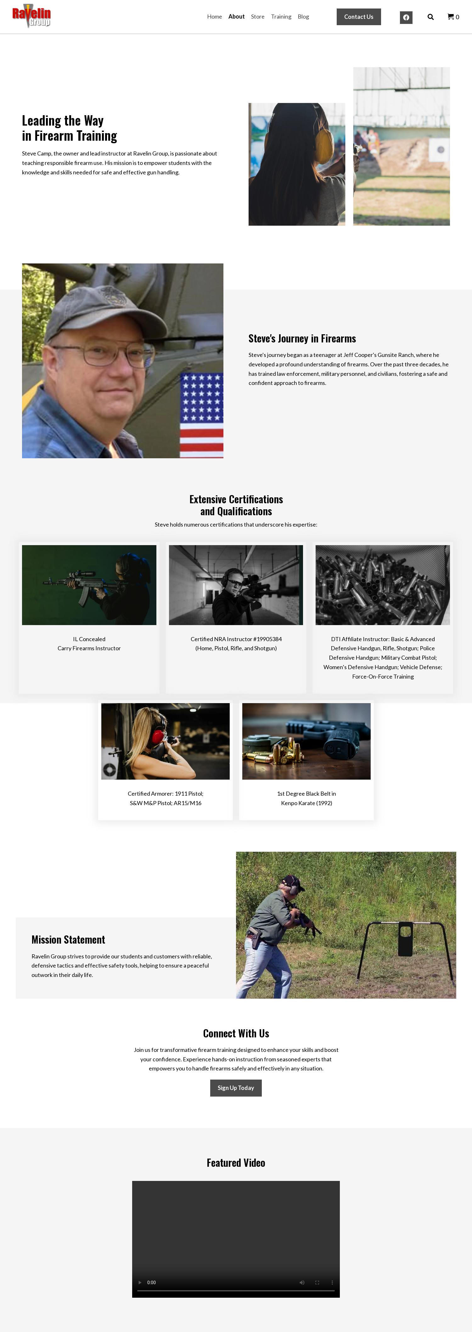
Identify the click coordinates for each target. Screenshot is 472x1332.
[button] (406, 17)
